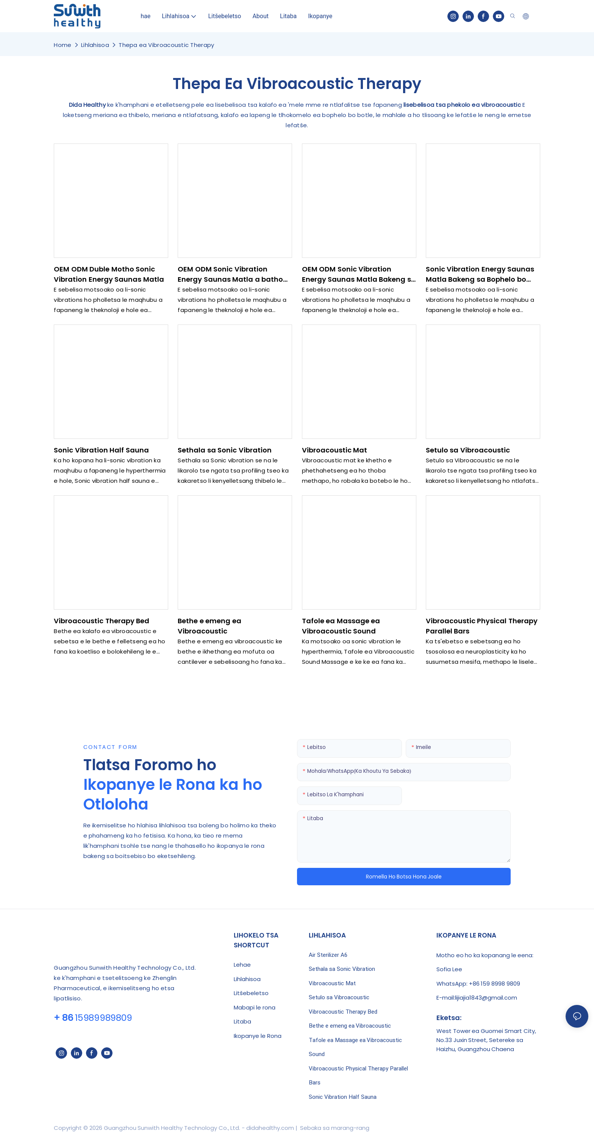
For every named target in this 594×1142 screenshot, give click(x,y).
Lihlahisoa (95, 45)
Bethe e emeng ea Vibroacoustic (209, 626)
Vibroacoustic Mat (334, 450)
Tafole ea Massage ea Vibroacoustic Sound (341, 626)
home (62, 45)
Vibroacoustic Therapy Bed (101, 621)
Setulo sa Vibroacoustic (468, 450)
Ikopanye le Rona (257, 1036)
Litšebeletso (251, 993)
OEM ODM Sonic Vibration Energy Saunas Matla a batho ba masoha (230, 274)
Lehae (242, 965)
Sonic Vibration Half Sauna (101, 450)
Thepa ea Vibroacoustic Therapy (166, 45)
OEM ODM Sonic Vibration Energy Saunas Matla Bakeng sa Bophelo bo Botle (359, 274)
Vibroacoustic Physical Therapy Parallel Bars (482, 626)
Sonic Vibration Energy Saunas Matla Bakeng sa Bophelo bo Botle (480, 274)
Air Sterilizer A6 (328, 955)
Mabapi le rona (254, 1007)
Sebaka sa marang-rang (334, 1128)
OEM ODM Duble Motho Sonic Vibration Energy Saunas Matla (109, 274)
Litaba (242, 1021)
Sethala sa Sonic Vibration (225, 450)
